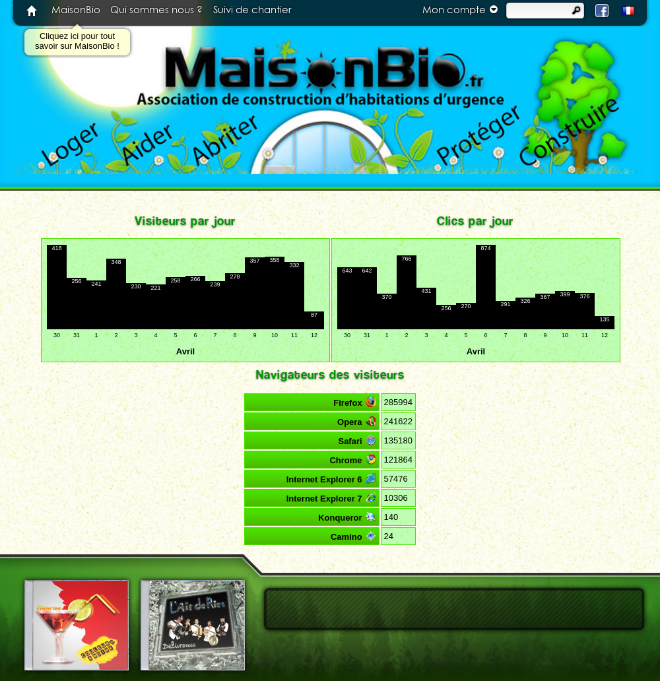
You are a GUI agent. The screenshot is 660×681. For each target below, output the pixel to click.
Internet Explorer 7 (331, 497)
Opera (356, 421)
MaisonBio (75, 10)
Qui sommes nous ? (156, 10)
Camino (353, 536)
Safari (357, 440)
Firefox (354, 402)
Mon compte (462, 9)
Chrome (352, 459)
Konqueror (347, 517)
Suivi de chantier (252, 10)
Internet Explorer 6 (331, 478)
